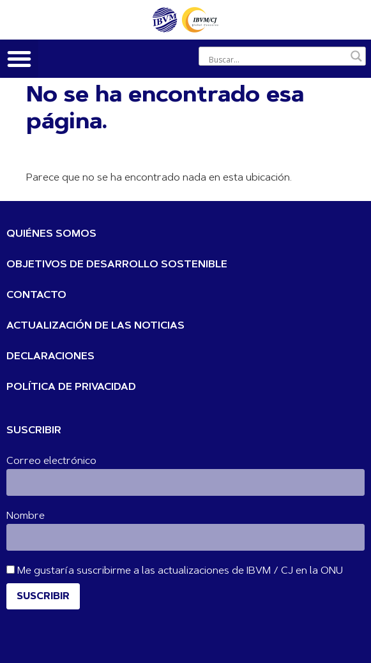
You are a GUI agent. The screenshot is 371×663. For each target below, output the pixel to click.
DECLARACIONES (50, 357)
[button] (19, 59)
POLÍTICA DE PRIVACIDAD (71, 387)
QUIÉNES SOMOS (51, 234)
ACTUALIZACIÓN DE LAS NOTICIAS (95, 326)
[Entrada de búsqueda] (276, 59)
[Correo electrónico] (185, 482)
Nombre (25, 516)
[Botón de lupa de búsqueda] (356, 56)
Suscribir (43, 597)
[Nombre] (185, 537)
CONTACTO (36, 295)
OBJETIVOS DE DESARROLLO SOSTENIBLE (116, 265)
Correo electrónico (51, 461)
